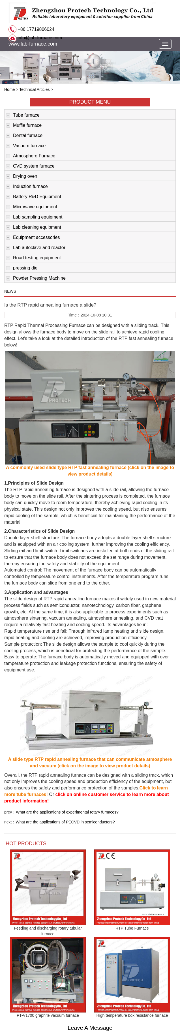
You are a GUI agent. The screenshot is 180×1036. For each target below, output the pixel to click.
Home (9, 89)
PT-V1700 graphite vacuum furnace (48, 1015)
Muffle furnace (24, 126)
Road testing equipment (33, 258)
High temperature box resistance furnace (132, 1015)
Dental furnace (24, 136)
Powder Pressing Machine (36, 278)
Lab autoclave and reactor (35, 248)
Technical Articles (34, 89)
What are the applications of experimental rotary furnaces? (67, 812)
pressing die (21, 268)
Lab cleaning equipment (33, 227)
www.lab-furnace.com (32, 44)
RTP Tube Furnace (132, 928)
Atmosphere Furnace (30, 156)
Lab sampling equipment (34, 217)
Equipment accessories (33, 238)
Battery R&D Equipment (33, 197)
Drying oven (21, 176)
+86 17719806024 (35, 29)
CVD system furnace (30, 166)
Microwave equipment (31, 207)
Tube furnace (23, 115)
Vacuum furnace (26, 146)
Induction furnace (27, 187)
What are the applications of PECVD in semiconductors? (65, 822)
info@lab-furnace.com (39, 37)
